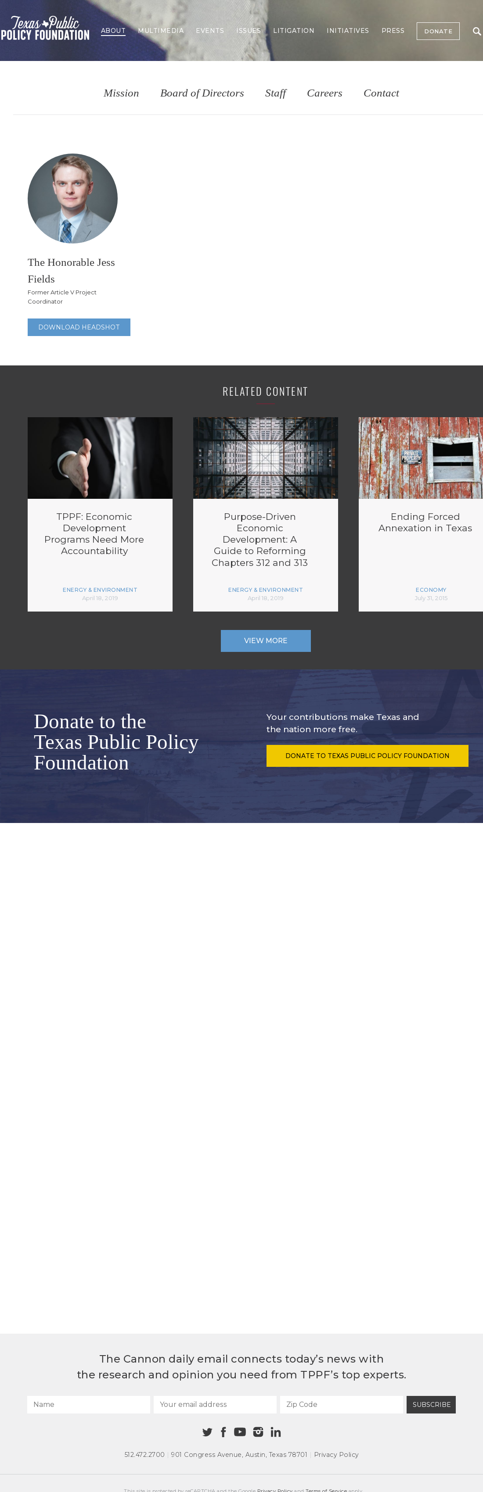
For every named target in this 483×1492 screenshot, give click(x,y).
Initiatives (348, 31)
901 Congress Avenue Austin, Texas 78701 (239, 1455)
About (113, 31)
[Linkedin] (275, 1432)
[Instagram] (258, 1432)
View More (266, 641)
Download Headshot (79, 327)
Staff (275, 93)
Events (210, 31)
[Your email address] (215, 1404)
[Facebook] (223, 1432)
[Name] (88, 1404)
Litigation (293, 31)
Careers (324, 93)
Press (393, 31)
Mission (121, 93)
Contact (381, 93)
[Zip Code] (341, 1404)
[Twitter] (207, 1432)
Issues (248, 31)
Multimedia (161, 31)
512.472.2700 (145, 1455)
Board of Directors (202, 93)
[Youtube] (240, 1432)
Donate (438, 31)
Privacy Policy (336, 1455)
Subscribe (432, 1405)
